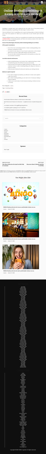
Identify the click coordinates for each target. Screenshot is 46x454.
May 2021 (23, 350)
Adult (23, 373)
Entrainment (23, 398)
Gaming (23, 407)
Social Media (23, 441)
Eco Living (23, 393)
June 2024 (23, 310)
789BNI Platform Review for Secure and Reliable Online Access (18, 110)
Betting (23, 377)
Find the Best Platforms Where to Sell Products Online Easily (17, 99)
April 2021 (23, 351)
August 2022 (23, 334)
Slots (23, 440)
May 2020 (23, 363)
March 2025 (23, 300)
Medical (23, 418)
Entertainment (7, 136)
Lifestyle (23, 414)
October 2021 (23, 345)
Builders (23, 380)
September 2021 (23, 346)
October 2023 (23, 319)
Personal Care (23, 425)
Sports (23, 443)
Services (23, 435)
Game (23, 405)
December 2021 (23, 343)
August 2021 (23, 347)
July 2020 (23, 361)
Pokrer (23, 428)
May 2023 (23, 324)
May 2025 (23, 298)
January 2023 (23, 329)
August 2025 (23, 295)
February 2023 (23, 328)
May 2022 (23, 337)
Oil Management (23, 422)
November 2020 (23, 357)
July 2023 (23, 322)
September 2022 (23, 333)
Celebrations (23, 386)
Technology (23, 444)
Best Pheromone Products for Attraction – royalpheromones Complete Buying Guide (22, 102)
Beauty (23, 376)
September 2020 (23, 359)
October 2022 (23, 332)
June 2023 (23, 323)
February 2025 (23, 302)
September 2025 (23, 294)
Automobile (23, 375)
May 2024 (23, 311)
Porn (23, 429)
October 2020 (23, 358)
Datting (23, 391)
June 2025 (23, 297)
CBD (23, 385)
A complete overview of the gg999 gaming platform (15, 105)
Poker (23, 427)
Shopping (23, 436)
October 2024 (23, 306)
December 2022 (23, 330)
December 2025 (23, 291)
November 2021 (23, 344)
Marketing (6, 135)
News (23, 420)
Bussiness (23, 383)
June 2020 (23, 362)
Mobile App (23, 419)
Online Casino (23, 423)
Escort (23, 399)
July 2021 (23, 348)
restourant (23, 432)
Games (23, 406)
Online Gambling (23, 424)
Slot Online (23, 439)
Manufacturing (23, 416)
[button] (42, 2)
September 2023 (23, 320)
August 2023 (23, 321)
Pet (23, 426)
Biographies (23, 379)
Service (23, 433)
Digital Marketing (23, 392)
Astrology (23, 374)
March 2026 (23, 287)
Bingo (23, 378)
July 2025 (23, 296)
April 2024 (23, 312)
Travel (23, 445)
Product (6, 139)
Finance (23, 402)
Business (6, 130)
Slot (23, 438)
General (23, 409)
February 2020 (23, 367)
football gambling (9, 88)
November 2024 (23, 305)
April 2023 (23, 325)
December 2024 (23, 304)
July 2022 (23, 335)
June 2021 (23, 349)
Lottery (23, 415)
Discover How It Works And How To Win (35, 165)
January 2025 (23, 303)
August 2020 (23, 360)
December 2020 (23, 356)
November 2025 (23, 292)
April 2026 (23, 286)
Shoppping (23, 437)
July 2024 (23, 309)
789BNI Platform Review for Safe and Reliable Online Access (18, 270)
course (23, 388)
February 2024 (23, 315)
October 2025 (23, 293)
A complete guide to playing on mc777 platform (15, 107)
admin (26, 16)
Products (23, 431)
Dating (23, 390)
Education (6, 133)
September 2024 (23, 307)
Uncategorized (23, 446)
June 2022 (23, 336)
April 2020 (23, 364)
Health (5, 132)
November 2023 (23, 318)
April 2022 (23, 338)
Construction (23, 387)
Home (23, 411)
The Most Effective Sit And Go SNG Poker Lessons (13, 165)
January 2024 (23, 316)
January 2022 (23, 342)
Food (23, 403)
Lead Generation (23, 413)
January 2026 (23, 290)
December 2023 (23, 317)
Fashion (23, 401)
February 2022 (23, 341)
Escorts (23, 400)
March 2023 (23, 326)
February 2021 (23, 354)
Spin (23, 442)
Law (5, 138)
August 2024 (23, 308)
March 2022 (23, 339)
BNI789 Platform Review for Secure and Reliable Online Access (19, 239)
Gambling (23, 404)
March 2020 (23, 365)
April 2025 (23, 299)
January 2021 (23, 355)
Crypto (23, 389)
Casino (11, 85)
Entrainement (23, 397)
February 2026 (23, 289)
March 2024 (23, 313)
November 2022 (23, 331)
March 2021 (23, 352)
